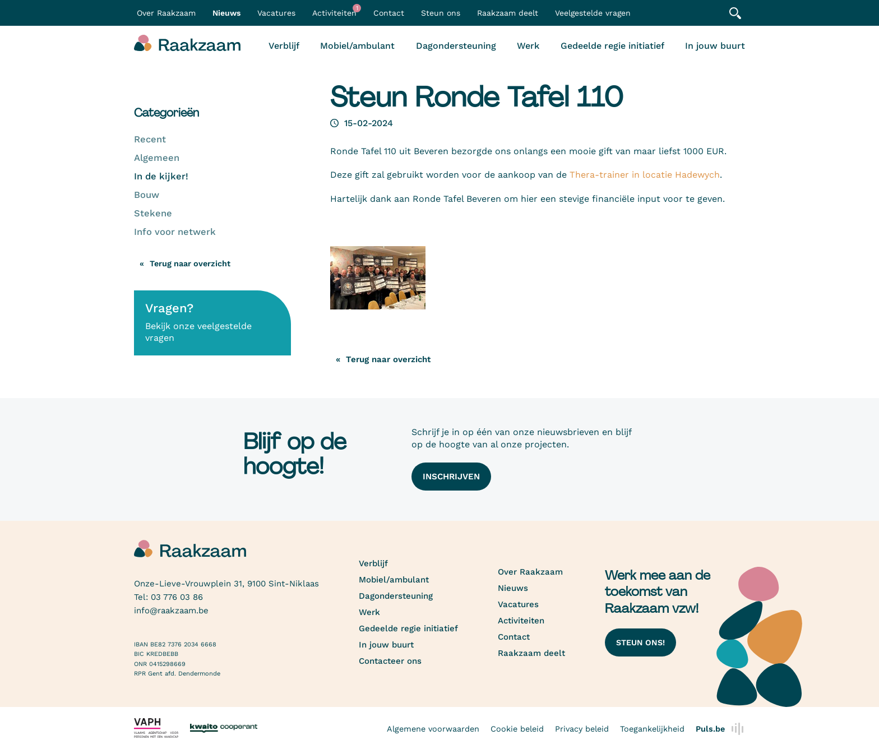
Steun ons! (640, 642)
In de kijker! (161, 176)
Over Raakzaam (530, 572)
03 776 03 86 (177, 597)
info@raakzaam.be (171, 610)
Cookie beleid (517, 728)
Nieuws (226, 12)
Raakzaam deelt (507, 12)
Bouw (146, 194)
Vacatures (276, 12)
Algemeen (156, 157)
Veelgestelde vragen (593, 12)
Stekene (153, 213)
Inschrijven (451, 476)
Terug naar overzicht (190, 263)
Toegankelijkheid (652, 728)
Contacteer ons (390, 661)
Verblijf (284, 45)
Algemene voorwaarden (433, 728)
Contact (388, 12)
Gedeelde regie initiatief (612, 45)
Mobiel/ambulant (357, 45)
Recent (150, 139)
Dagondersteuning (456, 45)
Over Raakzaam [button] (166, 12)
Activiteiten (336, 10)
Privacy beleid (582, 728)
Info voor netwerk (175, 231)
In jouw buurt (715, 45)
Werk (528, 45)
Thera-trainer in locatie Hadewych (645, 174)
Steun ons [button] (440, 12)
